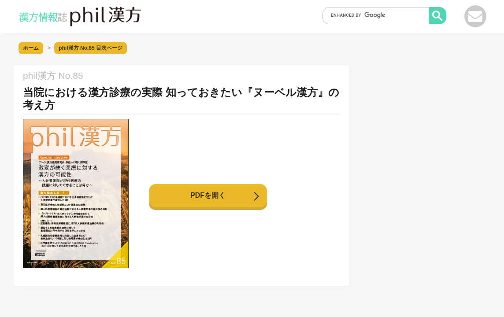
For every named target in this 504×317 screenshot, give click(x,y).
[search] (378, 15)
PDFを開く (208, 195)
